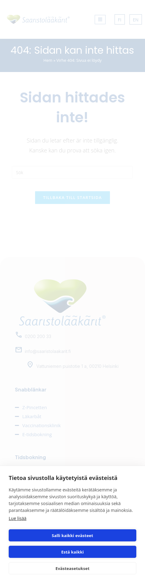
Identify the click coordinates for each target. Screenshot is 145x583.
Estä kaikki (72, 552)
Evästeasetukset (73, 568)
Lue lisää (17, 518)
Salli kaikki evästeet (72, 535)
